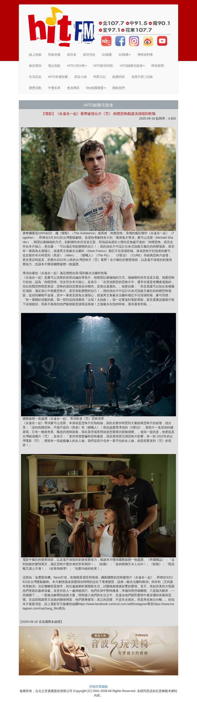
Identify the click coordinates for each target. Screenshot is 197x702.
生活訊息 (35, 77)
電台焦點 (54, 65)
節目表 (71, 54)
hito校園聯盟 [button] (96, 88)
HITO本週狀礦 (58, 77)
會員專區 (73, 88)
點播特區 (118, 77)
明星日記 (99, 77)
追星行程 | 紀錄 (142, 77)
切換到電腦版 (98, 686)
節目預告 (89, 54)
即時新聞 (157, 65)
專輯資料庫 (145, 54)
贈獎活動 (35, 88)
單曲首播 (54, 54)
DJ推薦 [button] (125, 54)
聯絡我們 (118, 88)
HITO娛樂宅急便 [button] (132, 65)
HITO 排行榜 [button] (77, 65)
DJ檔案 (107, 54)
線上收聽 (35, 54)
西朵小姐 (80, 77)
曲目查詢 (35, 65)
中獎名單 (54, 88)
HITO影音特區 (103, 65)
